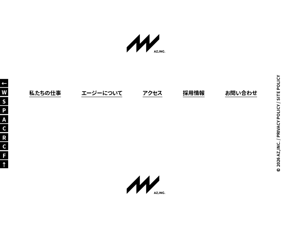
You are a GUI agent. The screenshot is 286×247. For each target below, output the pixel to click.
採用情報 (194, 93)
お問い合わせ (241, 93)
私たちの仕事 (45, 93)
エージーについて (101, 93)
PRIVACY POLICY (278, 120)
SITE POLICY (278, 88)
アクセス (152, 93)
